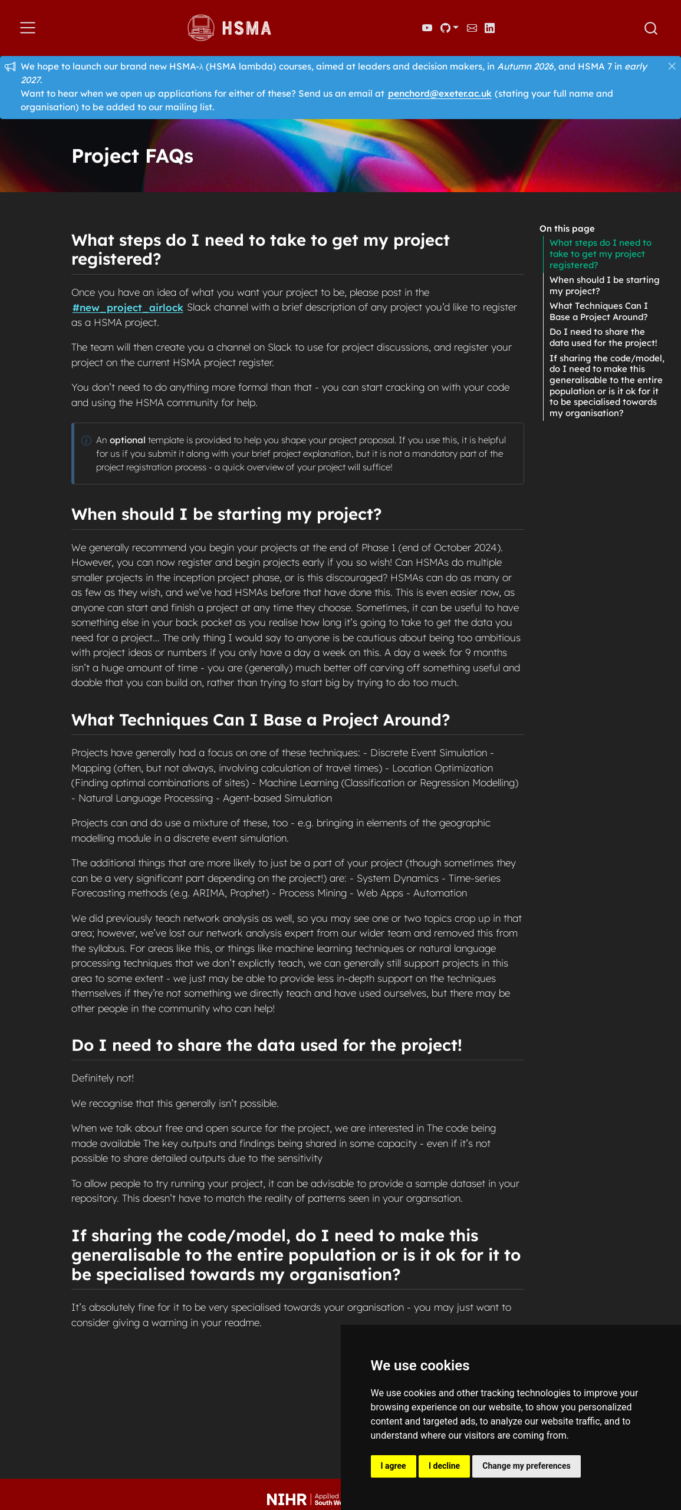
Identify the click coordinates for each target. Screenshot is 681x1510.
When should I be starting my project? (605, 285)
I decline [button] (444, 1466)
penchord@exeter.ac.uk (440, 93)
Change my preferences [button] (526, 1466)
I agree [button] (393, 1466)
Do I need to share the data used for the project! (603, 337)
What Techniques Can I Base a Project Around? (599, 311)
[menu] (28, 28)
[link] (449, 28)
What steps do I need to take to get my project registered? (601, 253)
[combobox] (651, 28)
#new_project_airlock (128, 307)
